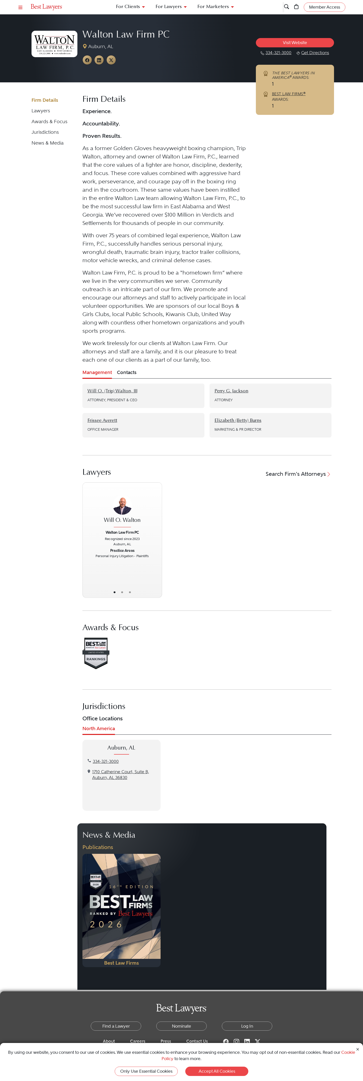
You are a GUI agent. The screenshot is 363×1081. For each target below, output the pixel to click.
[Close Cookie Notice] (357, 1048)
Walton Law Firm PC (126, 35)
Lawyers (41, 111)
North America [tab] (98, 728)
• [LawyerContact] (130, 592)
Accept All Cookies (217, 1071)
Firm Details (45, 100)
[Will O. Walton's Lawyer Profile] (122, 508)
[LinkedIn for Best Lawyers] (247, 1041)
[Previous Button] (86, 540)
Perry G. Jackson (231, 391)
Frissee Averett (102, 420)
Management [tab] (97, 372)
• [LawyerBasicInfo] (114, 592)
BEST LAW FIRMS (289, 94)
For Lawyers (169, 7)
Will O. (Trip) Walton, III (112, 391)
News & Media (48, 143)
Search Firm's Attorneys (298, 473)
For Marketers (213, 7)
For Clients (128, 7)
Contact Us (197, 1041)
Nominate (181, 1026)
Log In (247, 1026)
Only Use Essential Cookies (146, 1071)
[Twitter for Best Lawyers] (257, 1041)
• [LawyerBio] (122, 592)
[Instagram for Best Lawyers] (236, 1041)
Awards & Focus (49, 121)
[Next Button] (158, 540)
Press (166, 1041)
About (109, 1041)
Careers (137, 1041)
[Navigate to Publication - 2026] (121, 910)
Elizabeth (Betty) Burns (238, 420)
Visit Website (295, 42)
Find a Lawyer (116, 1026)
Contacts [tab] (126, 372)
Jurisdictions (45, 132)
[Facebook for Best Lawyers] (226, 1041)
